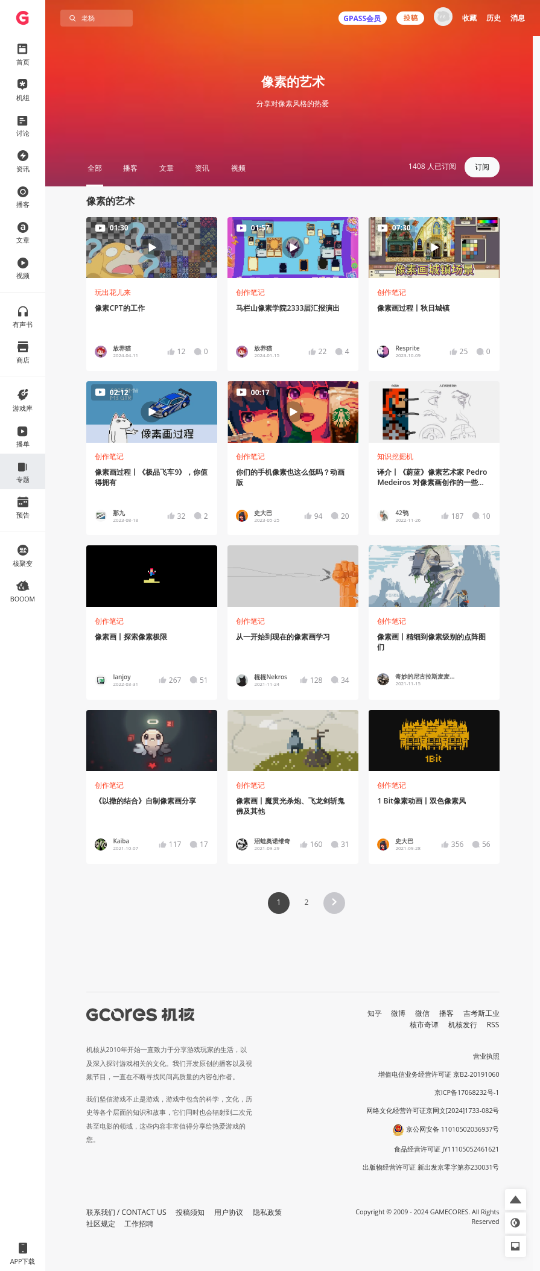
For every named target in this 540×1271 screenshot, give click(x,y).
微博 (398, 1013)
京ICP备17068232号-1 (467, 1092)
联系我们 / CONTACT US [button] (126, 1212)
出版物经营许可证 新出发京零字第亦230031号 (431, 1167)
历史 (493, 18)
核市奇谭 (424, 1024)
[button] (334, 903)
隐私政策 (267, 1212)
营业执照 (486, 1056)
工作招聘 (138, 1224)
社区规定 (100, 1224)
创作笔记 (250, 292)
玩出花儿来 (113, 292)
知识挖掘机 (395, 456)
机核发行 (462, 1024)
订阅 (482, 167)
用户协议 (228, 1212)
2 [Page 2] (306, 902)
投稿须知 (190, 1212)
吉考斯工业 (481, 1013)
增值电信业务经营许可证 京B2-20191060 (438, 1074)
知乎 (374, 1013)
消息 (517, 18)
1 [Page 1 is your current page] (278, 902)
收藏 (469, 18)
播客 (446, 1013)
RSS (493, 1024)
